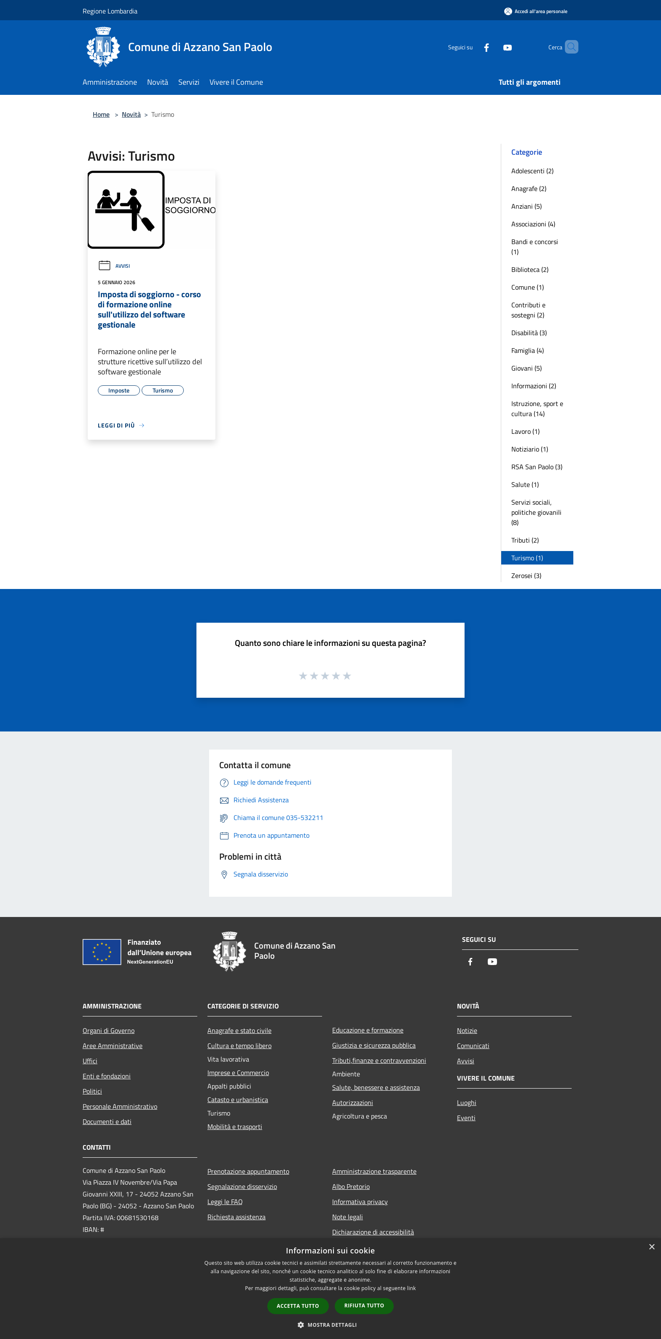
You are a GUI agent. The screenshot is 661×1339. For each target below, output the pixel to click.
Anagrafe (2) (528, 188)
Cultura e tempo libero (239, 1046)
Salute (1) (525, 484)
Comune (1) (527, 287)
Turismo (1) (527, 558)
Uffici (90, 1061)
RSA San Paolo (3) (536, 467)
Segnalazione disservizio (242, 1186)
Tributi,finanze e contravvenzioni (379, 1060)
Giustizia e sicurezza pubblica (374, 1045)
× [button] (651, 1247)
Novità (131, 114)
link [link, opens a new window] (411, 1288)
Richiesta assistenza (236, 1217)
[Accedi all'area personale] (535, 11)
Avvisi (114, 266)
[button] (330, 1324)
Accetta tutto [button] (298, 1305)
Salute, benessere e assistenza (376, 1087)
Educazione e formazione (367, 1030)
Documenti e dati (107, 1121)
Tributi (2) (525, 540)
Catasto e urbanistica (237, 1099)
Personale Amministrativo (120, 1106)
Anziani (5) (526, 206)
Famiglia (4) (527, 350)
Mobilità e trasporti (234, 1126)
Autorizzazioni (352, 1102)
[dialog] (330, 1288)
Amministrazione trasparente (374, 1171)
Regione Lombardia (110, 11)
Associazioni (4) (533, 224)
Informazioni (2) (533, 386)
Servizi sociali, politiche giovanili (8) (536, 512)
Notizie (467, 1030)
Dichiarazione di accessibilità (373, 1232)
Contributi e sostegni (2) (528, 310)
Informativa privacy (360, 1201)
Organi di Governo (108, 1030)
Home (101, 114)
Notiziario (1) (529, 449)
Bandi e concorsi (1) (534, 247)
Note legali (347, 1217)
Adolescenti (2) (532, 171)
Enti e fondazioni (107, 1076)
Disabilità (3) (529, 333)
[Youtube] (493, 46)
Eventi (466, 1118)
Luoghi (466, 1102)
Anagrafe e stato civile (239, 1030)
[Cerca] (568, 47)
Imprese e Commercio (238, 1072)
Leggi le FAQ (225, 1201)
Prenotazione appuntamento (248, 1171)
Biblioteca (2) (529, 269)
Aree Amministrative (112, 1046)
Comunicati (473, 1046)
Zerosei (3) (526, 575)
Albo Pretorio (351, 1186)
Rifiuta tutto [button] (364, 1305)
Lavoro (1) (525, 431)
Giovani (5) (526, 368)
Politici (92, 1091)
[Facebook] (472, 46)
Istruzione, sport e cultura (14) (537, 408)
